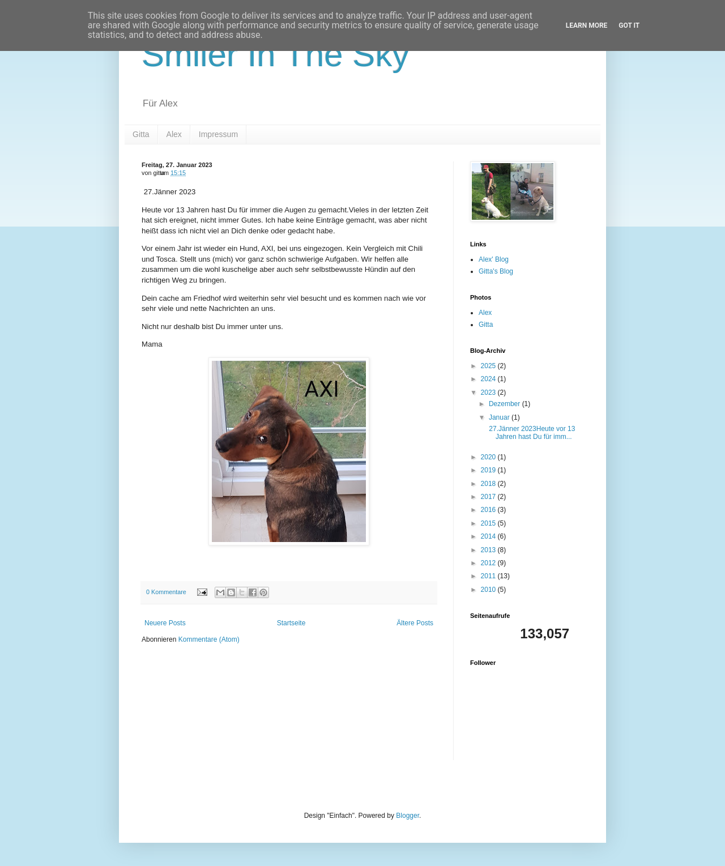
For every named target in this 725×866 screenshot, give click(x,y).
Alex (174, 134)
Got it (629, 25)
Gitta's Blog (496, 271)
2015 (489, 523)
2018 (489, 484)
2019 (489, 470)
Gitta (141, 134)
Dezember (505, 404)
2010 (489, 590)
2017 (489, 497)
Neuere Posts (165, 623)
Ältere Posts (414, 623)
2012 (489, 563)
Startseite (291, 623)
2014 (489, 536)
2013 (489, 550)
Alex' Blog (494, 259)
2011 (489, 576)
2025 (489, 366)
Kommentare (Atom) (209, 639)
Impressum (218, 134)
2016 (489, 510)
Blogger (407, 816)
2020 (489, 457)
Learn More (587, 25)
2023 (489, 392)
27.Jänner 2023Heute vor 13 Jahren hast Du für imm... (531, 433)
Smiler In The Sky (275, 55)
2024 (489, 379)
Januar (500, 417)
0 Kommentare (166, 591)
